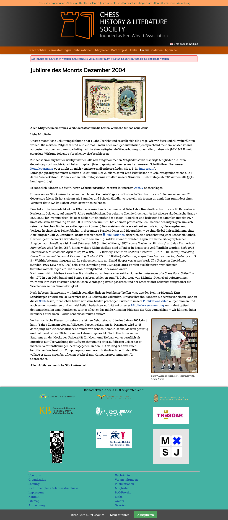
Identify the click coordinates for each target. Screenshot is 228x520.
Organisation (57, 3)
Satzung (72, 3)
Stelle (42, 301)
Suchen (173, 50)
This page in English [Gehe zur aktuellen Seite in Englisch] (186, 43)
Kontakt (158, 3)
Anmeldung (183, 3)
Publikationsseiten (156, 301)
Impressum (145, 3)
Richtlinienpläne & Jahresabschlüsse (99, 3)
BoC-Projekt (119, 50)
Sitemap (170, 3)
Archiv (144, 50)
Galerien (157, 50)
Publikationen (83, 50)
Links (133, 50)
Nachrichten (37, 50)
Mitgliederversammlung (147, 305)
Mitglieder (102, 50)
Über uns (43, 3)
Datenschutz (129, 3)
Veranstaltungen (59, 50)
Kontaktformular (41, 168)
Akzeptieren (145, 515)
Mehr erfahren (120, 515)
